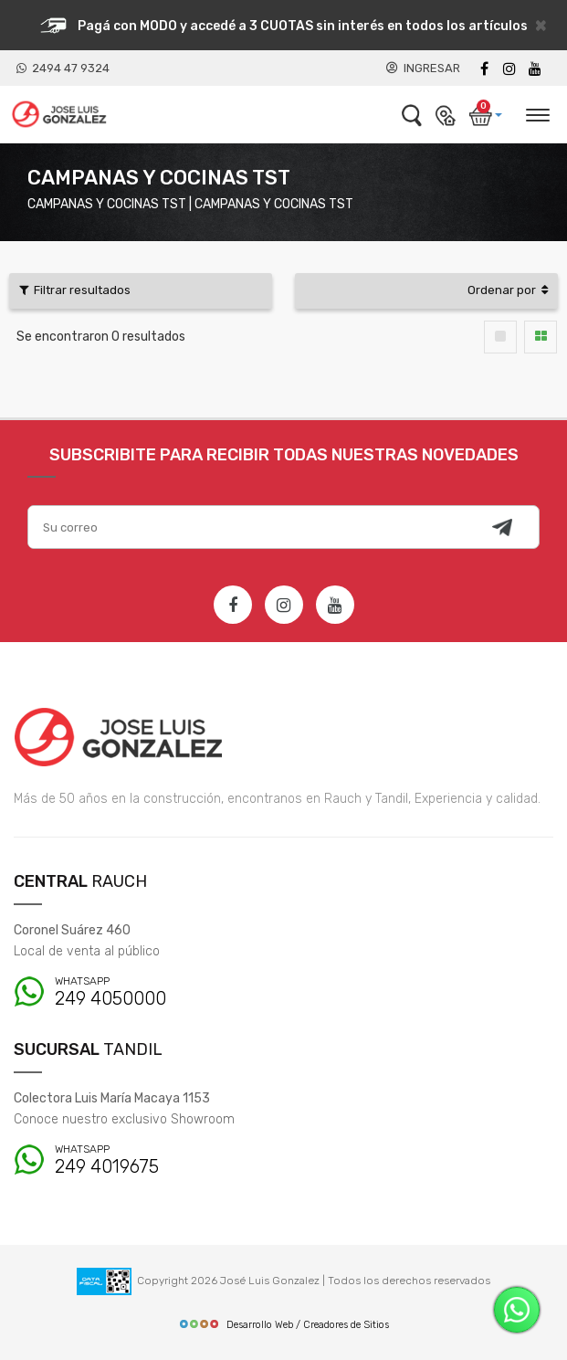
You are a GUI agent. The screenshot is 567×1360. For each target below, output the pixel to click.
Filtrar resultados (75, 290)
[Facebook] (484, 69)
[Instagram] (284, 604)
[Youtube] (535, 69)
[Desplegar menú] (537, 112)
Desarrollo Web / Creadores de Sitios (283, 1325)
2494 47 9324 (63, 68)
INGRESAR (423, 68)
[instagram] (509, 69)
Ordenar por (507, 290)
